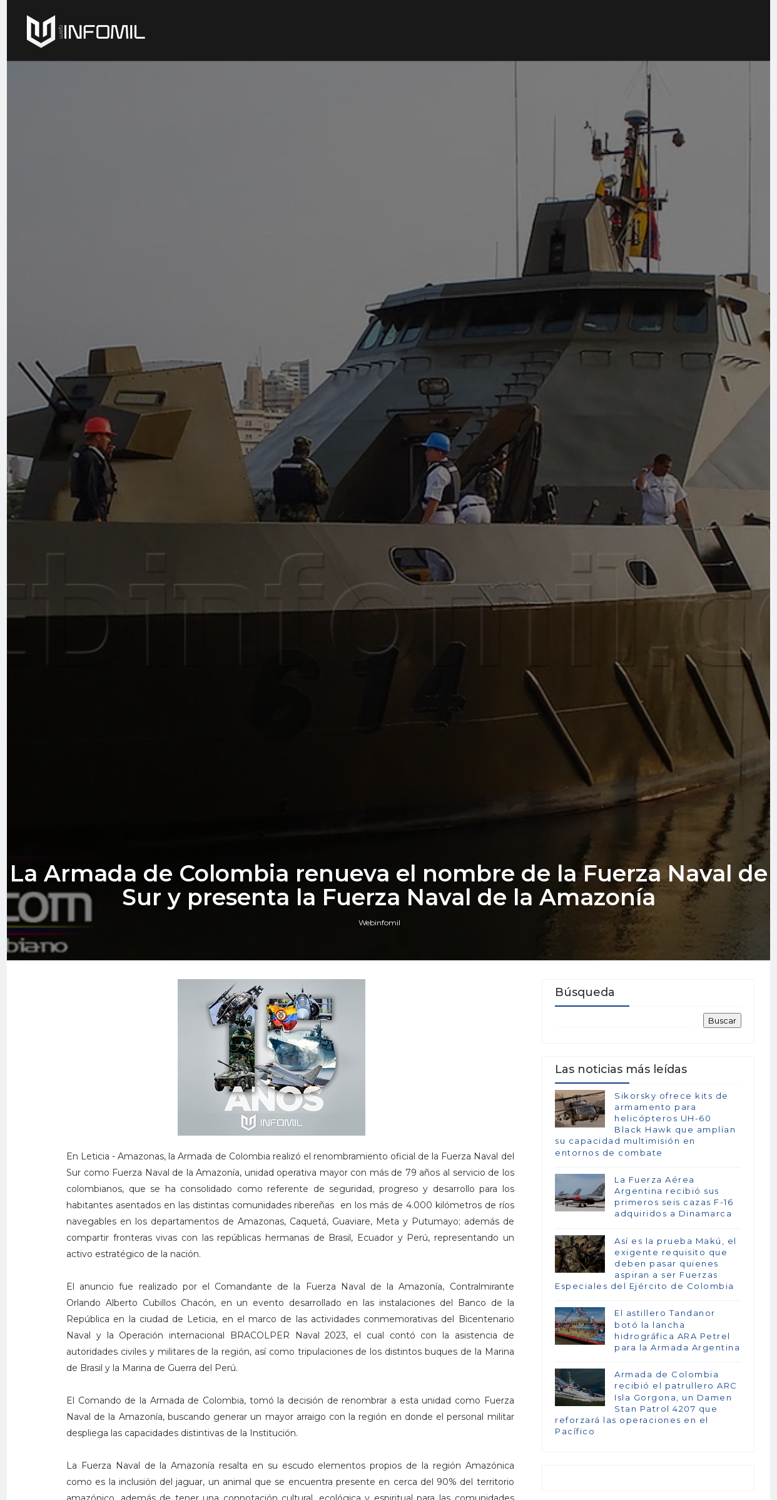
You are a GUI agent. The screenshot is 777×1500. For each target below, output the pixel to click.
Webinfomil (379, 922)
